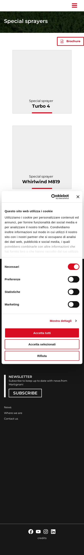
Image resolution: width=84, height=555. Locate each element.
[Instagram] (45, 531)
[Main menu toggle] (74, 5)
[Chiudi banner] (78, 196)
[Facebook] (30, 531)
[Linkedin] (53, 531)
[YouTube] (38, 531)
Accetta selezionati (42, 344)
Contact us (11, 418)
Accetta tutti (42, 332)
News (7, 407)
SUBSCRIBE (25, 393)
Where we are (13, 413)
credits (42, 538)
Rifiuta (42, 355)
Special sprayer (41, 104)
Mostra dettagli (60, 320)
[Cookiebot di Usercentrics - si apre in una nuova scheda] (52, 196)
